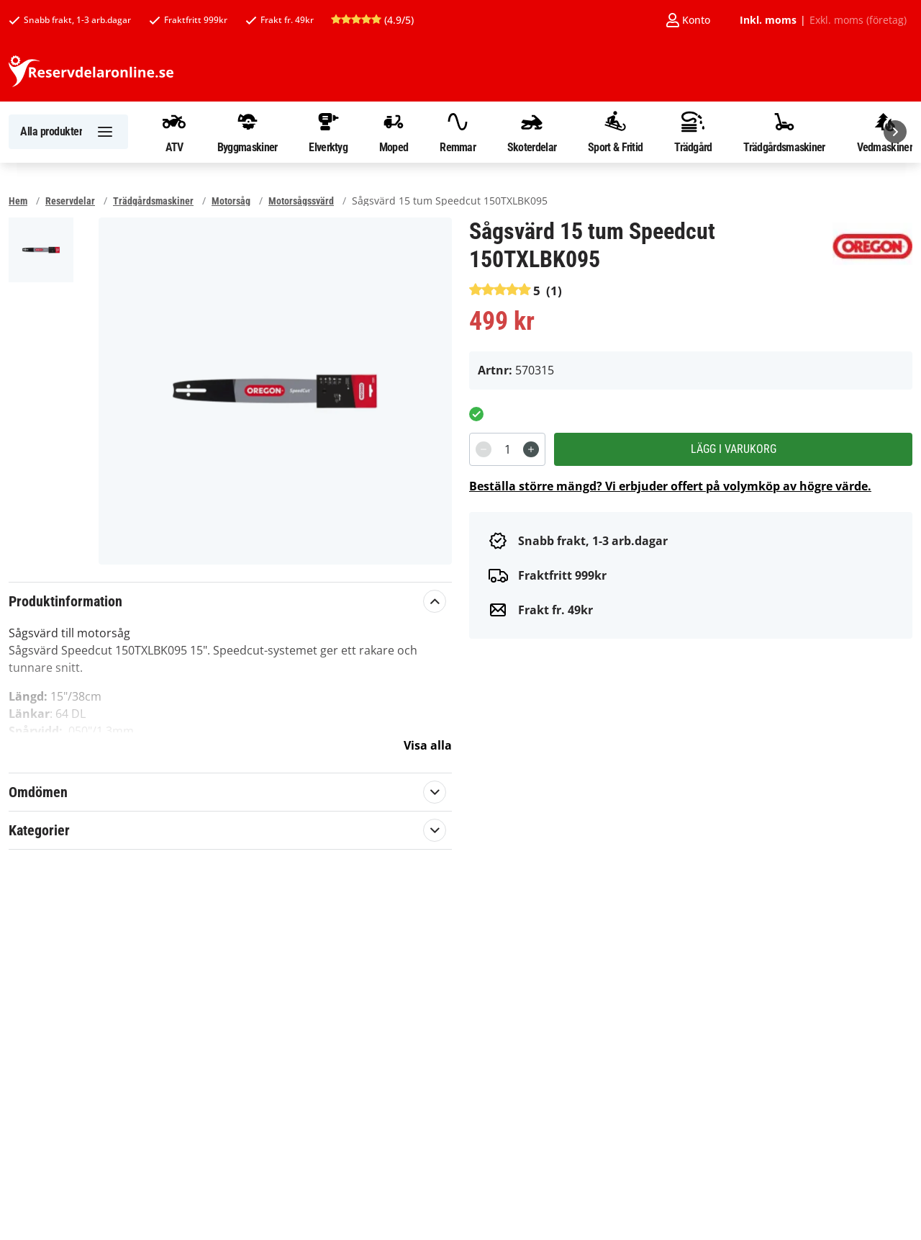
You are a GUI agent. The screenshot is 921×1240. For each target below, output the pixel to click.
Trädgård (693, 131)
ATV (174, 131)
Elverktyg (328, 131)
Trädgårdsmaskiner (784, 131)
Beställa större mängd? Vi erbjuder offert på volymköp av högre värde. (670, 486)
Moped (394, 131)
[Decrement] (483, 449)
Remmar (458, 131)
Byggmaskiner (247, 131)
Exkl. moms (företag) (858, 20)
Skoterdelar (531, 131)
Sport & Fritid (615, 131)
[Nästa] (895, 131)
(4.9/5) (372, 20)
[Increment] (531, 449)
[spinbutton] (507, 449)
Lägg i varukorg (733, 449)
